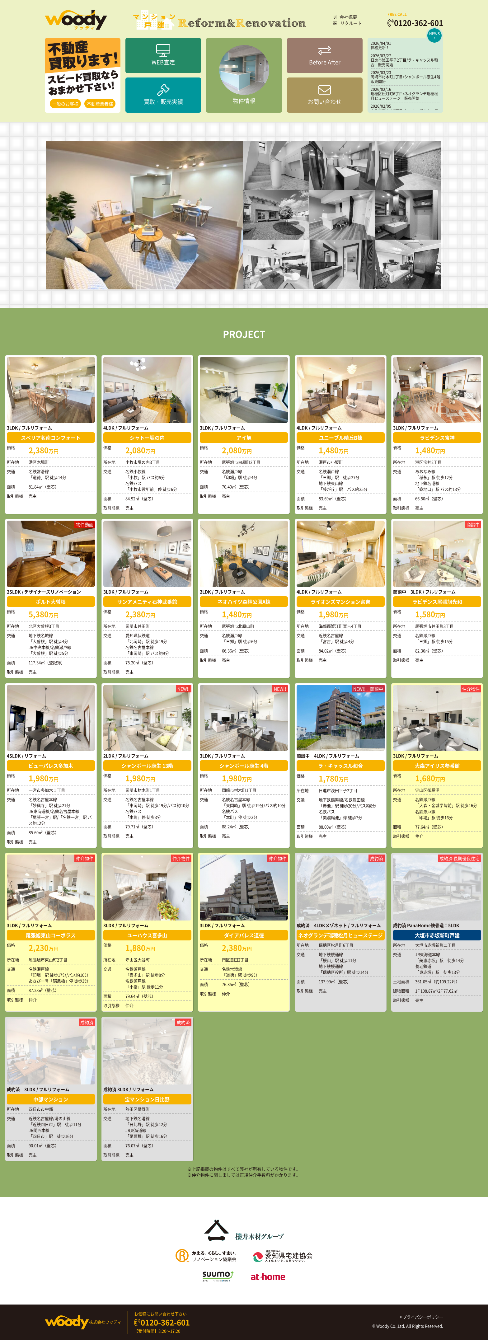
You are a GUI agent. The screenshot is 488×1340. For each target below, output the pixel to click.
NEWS (434, 35)
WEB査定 (163, 55)
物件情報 (244, 75)
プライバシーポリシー (421, 1317)
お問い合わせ (325, 95)
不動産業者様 (100, 104)
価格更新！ (380, 47)
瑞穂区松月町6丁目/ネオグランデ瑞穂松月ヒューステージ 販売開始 (404, 96)
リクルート (347, 23)
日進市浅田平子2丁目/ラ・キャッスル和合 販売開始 (404, 62)
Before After (325, 55)
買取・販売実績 (163, 95)
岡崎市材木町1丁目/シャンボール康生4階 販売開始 (407, 79)
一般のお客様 (65, 104)
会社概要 (345, 17)
